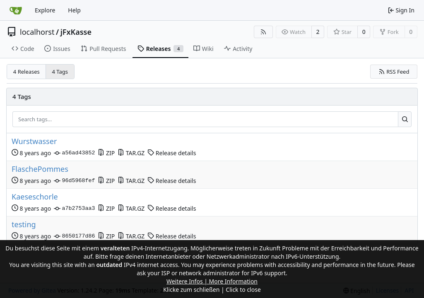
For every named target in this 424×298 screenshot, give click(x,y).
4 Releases (26, 71)
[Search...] (405, 119)
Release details (171, 153)
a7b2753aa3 (74, 208)
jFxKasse (76, 32)
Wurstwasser (34, 141)
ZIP (106, 153)
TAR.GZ (131, 153)
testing (24, 224)
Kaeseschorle (35, 197)
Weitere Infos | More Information (212, 281)
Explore (45, 10)
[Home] (15, 10)
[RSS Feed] (263, 32)
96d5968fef (74, 181)
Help (74, 10)
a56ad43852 (74, 153)
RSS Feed (394, 71)
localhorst (37, 32)
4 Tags (60, 71)
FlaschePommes (40, 169)
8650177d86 (74, 236)
